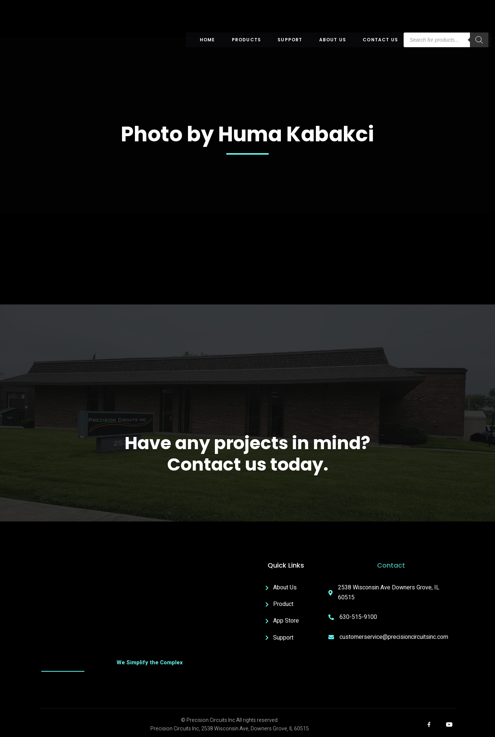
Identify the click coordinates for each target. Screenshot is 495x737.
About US (332, 40)
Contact (391, 565)
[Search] (479, 39)
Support (290, 40)
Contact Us (380, 40)
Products (246, 40)
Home (207, 40)
